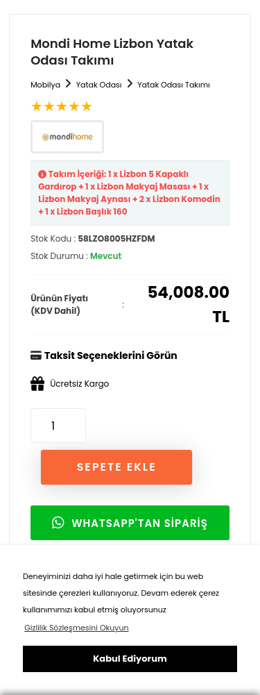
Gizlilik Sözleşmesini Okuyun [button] (76, 627)
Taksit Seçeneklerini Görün (110, 355)
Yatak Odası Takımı (173, 84)
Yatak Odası (99, 84)
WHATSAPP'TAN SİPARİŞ (130, 523)
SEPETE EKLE (117, 467)
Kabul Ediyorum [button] (129, 658)
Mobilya (45, 84)
